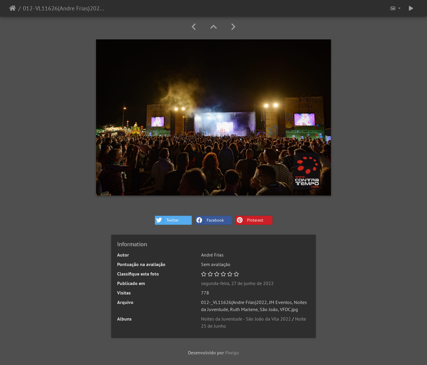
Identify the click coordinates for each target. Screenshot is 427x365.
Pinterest (249, 220)
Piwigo (232, 353)
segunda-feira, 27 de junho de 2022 (237, 283)
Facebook (209, 220)
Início (12, 8)
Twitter (167, 220)
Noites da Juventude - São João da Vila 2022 (246, 319)
